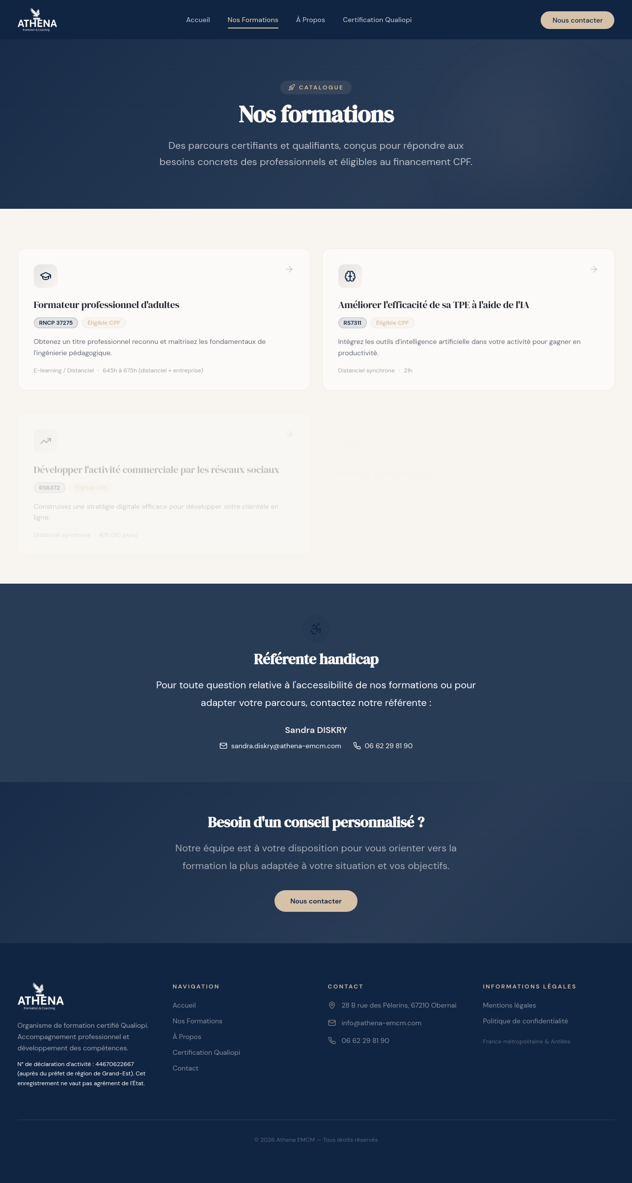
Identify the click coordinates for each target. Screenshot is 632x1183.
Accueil (198, 19)
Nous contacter (577, 20)
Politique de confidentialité (525, 1020)
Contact (186, 1068)
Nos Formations (253, 21)
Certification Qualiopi (377, 19)
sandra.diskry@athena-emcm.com (280, 745)
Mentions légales (509, 1005)
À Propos (310, 19)
